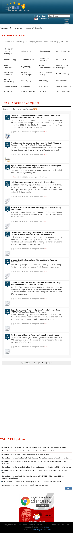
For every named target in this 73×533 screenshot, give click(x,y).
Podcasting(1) (44, 80)
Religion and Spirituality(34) (26, 73)
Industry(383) (26, 51)
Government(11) (62, 73)
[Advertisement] (36, 400)
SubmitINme (44, 527)
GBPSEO (47, 529)
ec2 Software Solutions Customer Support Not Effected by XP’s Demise (36, 208)
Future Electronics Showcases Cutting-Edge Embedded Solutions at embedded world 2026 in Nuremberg (36, 467)
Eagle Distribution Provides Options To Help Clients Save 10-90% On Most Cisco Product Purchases (35, 311)
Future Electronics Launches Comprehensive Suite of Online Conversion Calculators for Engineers (34, 447)
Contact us (45, 19)
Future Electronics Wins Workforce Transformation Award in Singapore (25, 454)
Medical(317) (26, 80)
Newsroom (4, 28)
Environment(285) (10, 86)
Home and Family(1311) (8, 66)
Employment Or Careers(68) (62, 66)
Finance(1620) (44, 86)
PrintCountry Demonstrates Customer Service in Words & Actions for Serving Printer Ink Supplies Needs (36, 144)
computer (29, 28)
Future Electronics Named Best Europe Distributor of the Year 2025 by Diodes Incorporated (32, 451)
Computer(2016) (27, 59)
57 (51, 363)
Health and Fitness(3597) (9, 80)
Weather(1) (43, 91)
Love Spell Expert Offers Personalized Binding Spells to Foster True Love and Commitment (31, 482)
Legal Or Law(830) (28, 91)
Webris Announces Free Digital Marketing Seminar (33, 182)
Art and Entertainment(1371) (46, 66)
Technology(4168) (63, 91)
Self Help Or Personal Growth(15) (8, 51)
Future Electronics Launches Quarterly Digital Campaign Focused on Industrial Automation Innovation (35, 458)
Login (44, 16)
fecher (15, 177)
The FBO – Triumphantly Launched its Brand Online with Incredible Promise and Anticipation (35, 116)
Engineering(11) (27, 66)
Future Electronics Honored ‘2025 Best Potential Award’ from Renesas (25, 485)
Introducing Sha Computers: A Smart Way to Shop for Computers (34, 261)
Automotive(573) (27, 86)
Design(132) (8, 91)
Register (37, 16)
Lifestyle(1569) (61, 80)
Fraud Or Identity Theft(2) (45, 73)
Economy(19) (61, 59)
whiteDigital (37, 529)
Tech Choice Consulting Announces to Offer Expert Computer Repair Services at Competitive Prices (33, 233)
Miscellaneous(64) (63, 51)
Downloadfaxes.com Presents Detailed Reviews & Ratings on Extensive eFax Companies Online (36, 283)
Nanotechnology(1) (11, 59)
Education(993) (44, 51)
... (48, 363)
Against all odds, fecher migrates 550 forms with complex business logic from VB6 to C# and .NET (36, 166)
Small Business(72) (63, 86)
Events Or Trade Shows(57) (45, 59)
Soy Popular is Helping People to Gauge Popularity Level (35, 335)
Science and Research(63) (8, 73)
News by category (17, 28)
